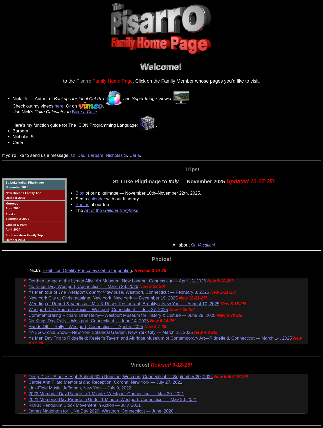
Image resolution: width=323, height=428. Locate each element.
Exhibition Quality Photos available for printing (87, 270)
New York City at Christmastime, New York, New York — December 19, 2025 (103, 298)
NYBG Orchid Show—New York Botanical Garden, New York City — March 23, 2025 (111, 332)
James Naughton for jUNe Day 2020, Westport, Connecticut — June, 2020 (101, 411)
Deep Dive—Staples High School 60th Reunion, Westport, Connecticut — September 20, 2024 (121, 376)
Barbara (96, 155)
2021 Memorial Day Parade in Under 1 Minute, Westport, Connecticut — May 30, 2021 (113, 399)
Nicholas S (116, 155)
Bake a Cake (84, 111)
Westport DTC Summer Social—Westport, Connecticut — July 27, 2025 (98, 309)
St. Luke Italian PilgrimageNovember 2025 (25, 185)
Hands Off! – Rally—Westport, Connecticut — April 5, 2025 (86, 326)
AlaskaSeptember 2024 (17, 216)
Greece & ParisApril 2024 (17, 227)
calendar (96, 198)
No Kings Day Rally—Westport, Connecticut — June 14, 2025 (89, 320)
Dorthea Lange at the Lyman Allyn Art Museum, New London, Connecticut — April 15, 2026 (117, 281)
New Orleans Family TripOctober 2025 (23, 195)
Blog (80, 193)
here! (59, 106)
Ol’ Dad (78, 155)
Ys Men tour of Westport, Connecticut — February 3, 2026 (119, 292)
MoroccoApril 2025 (13, 206)
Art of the (111, 210)
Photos (82, 204)
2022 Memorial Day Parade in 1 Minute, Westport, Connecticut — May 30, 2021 (106, 393)
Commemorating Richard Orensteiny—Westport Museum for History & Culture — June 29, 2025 (122, 315)
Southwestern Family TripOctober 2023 (24, 237)
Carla (134, 155)
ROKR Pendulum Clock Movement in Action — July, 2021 (85, 405)
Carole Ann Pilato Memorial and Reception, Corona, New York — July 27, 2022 (105, 382)
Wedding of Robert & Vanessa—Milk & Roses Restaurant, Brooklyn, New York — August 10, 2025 (124, 303)
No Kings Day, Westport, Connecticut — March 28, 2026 (83, 286)
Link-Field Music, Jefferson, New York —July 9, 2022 (80, 388)
